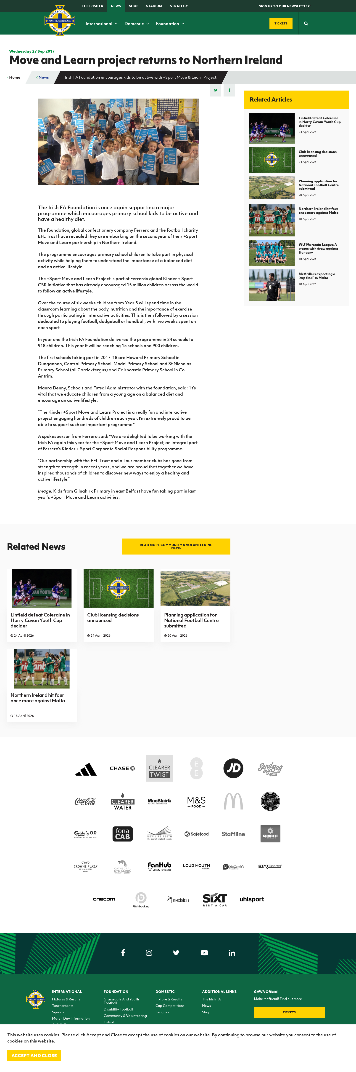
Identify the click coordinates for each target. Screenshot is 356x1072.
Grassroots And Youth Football (121, 1001)
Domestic (136, 23)
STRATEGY (179, 6)
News (116, 6)
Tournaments (63, 1005)
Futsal (109, 1022)
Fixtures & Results (66, 999)
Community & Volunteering (125, 1015)
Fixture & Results (169, 999)
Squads (58, 1012)
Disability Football (118, 1009)
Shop (133, 6)
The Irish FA (92, 6)
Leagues (162, 1012)
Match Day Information (71, 1018)
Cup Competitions (170, 1005)
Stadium (154, 6)
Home (13, 77)
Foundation (170, 23)
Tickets (289, 1012)
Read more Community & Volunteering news (176, 546)
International (102, 23)
